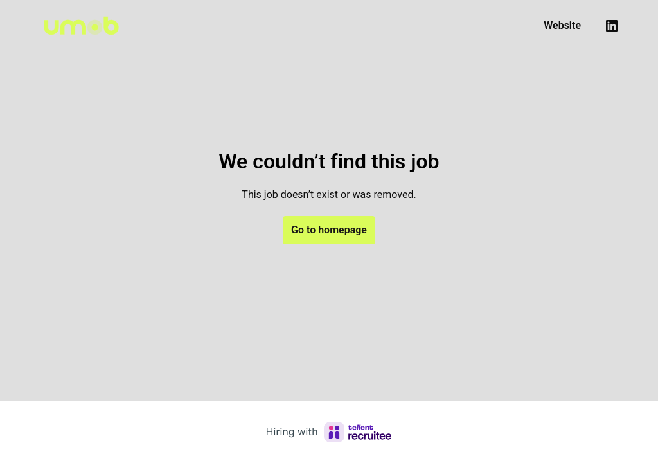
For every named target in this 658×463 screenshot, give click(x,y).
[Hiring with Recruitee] (329, 432)
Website (562, 25)
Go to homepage (329, 230)
